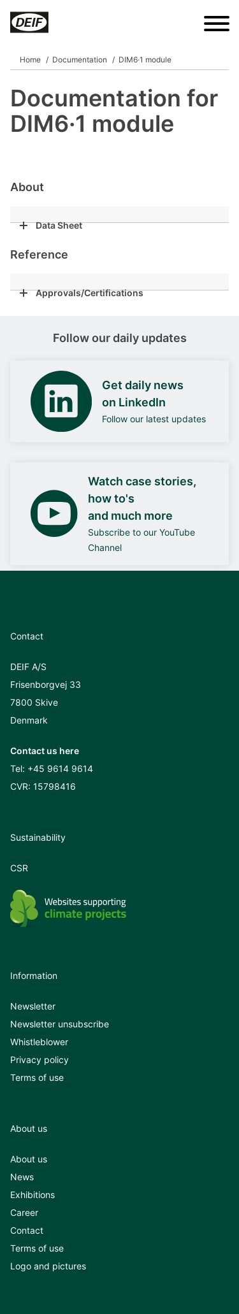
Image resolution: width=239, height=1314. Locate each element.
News (22, 1176)
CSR (19, 867)
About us (28, 1158)
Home (30, 59)
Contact (26, 1230)
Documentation (79, 59)
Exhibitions (32, 1194)
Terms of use (37, 1077)
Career (24, 1212)
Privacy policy (39, 1059)
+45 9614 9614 (60, 768)
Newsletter (32, 1006)
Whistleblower (39, 1041)
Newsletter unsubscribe (59, 1023)
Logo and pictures (48, 1265)
